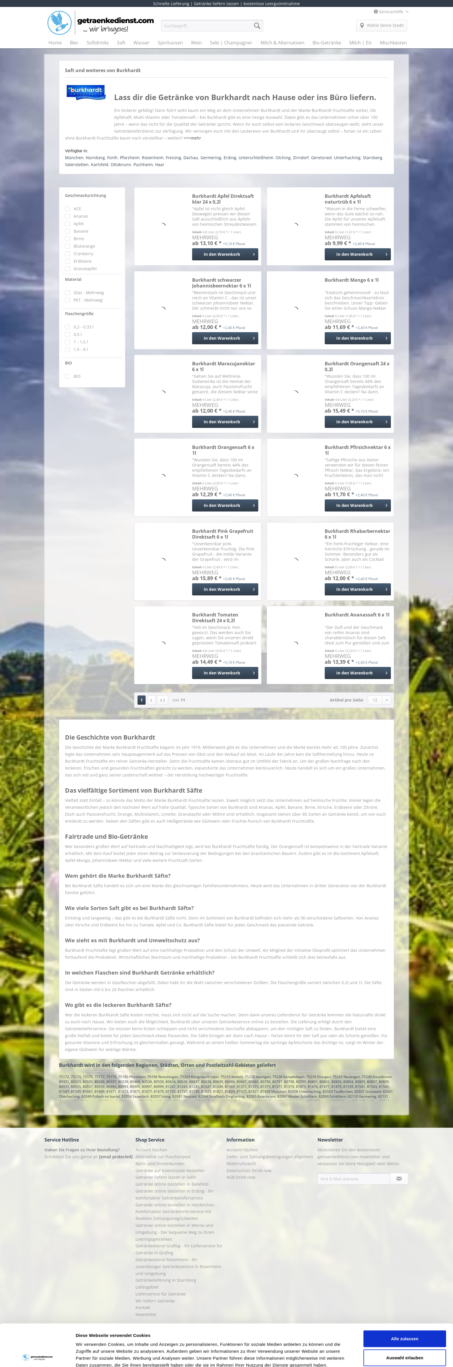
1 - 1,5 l (81, 342)
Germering (210, 157)
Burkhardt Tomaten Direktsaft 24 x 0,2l (215, 617)
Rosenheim (153, 157)
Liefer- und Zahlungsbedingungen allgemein (269, 1156)
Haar (159, 164)
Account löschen (151, 1149)
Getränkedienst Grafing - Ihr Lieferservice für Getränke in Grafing (178, 1249)
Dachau (190, 157)
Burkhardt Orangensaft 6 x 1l (223, 450)
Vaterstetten (77, 164)
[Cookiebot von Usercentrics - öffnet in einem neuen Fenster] (37, 1355)
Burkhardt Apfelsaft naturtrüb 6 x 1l (348, 199)
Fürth (112, 157)
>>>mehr (192, 138)
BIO (68, 363)
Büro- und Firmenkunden (160, 1163)
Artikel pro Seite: (347, 700)
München (74, 157)
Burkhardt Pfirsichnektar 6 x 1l (358, 450)
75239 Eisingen (318, 1076)
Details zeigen (307, 1355)
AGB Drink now (240, 1177)
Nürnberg (95, 157)
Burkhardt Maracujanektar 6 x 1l (223, 366)
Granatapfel (85, 268)
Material (73, 279)
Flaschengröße (79, 313)
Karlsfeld (99, 164)
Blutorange (84, 246)
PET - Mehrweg (88, 300)
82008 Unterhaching (304, 1091)
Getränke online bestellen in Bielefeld (172, 1184)
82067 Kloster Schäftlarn (297, 1096)
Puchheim (143, 164)
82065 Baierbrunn (261, 1096)
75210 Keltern (231, 1076)
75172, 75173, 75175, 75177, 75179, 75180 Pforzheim (102, 1076)
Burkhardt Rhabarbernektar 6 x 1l (357, 534)
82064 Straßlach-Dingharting (221, 1096)
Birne (79, 238)
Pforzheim (130, 157)
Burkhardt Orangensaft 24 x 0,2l (357, 366)
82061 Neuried (184, 1096)
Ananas (81, 216)
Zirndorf (301, 157)
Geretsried (321, 157)
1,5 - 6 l (81, 349)
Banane (81, 231)
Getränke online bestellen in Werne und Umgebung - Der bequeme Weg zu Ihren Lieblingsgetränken (174, 1232)
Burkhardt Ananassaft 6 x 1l (357, 615)
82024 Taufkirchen (338, 1091)
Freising (173, 157)
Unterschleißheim (256, 157)
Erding (230, 157)
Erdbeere (83, 261)
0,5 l (78, 334)
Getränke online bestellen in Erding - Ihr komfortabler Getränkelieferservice (174, 1194)
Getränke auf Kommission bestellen (170, 1170)
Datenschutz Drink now (249, 1170)
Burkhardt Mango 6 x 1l (352, 280)
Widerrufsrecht (241, 1163)
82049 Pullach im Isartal (100, 1096)
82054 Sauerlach (135, 1096)
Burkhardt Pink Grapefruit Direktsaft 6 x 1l (222, 534)
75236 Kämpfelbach (288, 1076)
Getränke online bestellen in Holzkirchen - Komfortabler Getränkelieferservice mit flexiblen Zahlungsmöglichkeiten (176, 1211)
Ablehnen (405, 1334)
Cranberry (83, 253)
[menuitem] (212, 28)
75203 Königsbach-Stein (199, 1076)
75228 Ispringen (258, 1076)
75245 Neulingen (346, 1076)
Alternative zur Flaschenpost (163, 1156)
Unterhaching (347, 157)
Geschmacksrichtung (85, 195)
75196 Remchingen (162, 1076)
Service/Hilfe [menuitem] (389, 11)
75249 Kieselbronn (377, 1076)
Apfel (79, 223)
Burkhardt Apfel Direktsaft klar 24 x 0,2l (223, 199)
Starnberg (372, 157)
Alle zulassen (404, 1296)
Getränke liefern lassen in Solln (165, 1177)
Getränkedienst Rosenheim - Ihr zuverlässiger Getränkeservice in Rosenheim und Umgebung (178, 1266)
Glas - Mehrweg (89, 292)
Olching (283, 157)
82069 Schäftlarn (332, 1096)
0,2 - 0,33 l (84, 327)
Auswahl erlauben (404, 1315)
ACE (77, 208)
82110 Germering (362, 1096)
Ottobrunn (121, 164)
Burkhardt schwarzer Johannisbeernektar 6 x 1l (221, 283)
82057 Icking (161, 1096)
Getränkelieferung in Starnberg (165, 1280)
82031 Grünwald (367, 1091)
